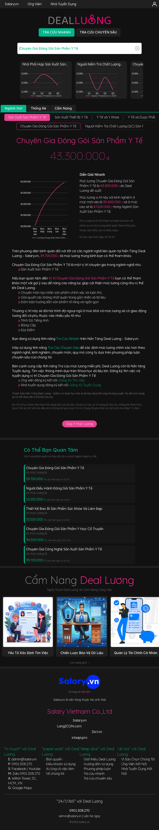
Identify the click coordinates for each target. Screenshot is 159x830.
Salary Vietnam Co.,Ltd (79, 711)
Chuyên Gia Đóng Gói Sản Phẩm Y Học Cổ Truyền (64, 529)
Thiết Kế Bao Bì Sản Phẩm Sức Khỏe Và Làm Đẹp (64, 509)
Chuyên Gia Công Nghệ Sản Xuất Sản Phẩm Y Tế (64, 549)
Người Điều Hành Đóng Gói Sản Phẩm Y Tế (59, 488)
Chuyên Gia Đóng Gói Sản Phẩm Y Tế (55, 468)
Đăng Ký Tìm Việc (72, 380)
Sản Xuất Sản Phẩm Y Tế (39, 269)
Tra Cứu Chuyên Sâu (64, 348)
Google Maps (22, 788)
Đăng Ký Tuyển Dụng (85, 385)
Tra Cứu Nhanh (68, 339)
